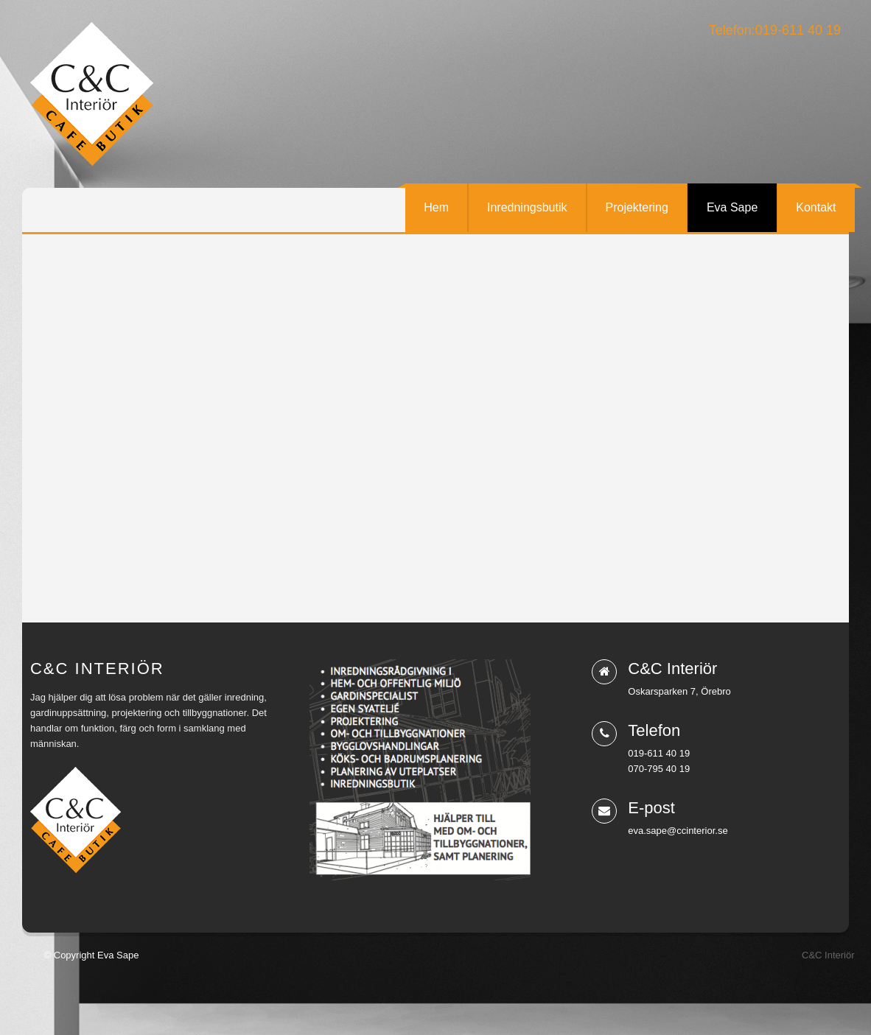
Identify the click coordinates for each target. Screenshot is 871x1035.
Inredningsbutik (527, 207)
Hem (436, 207)
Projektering (637, 207)
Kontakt (816, 207)
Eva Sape (732, 207)
